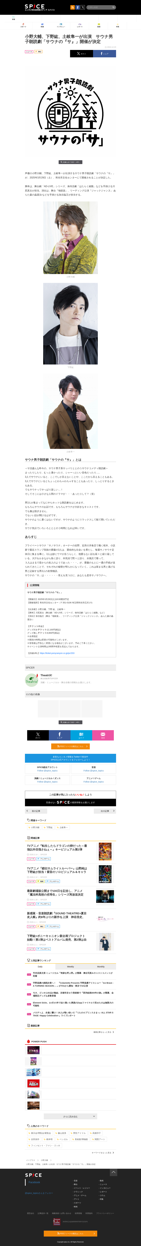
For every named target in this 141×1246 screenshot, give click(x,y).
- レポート (103, 1192)
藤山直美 (60, 1133)
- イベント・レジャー (81, 1188)
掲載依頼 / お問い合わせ (61, 1213)
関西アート (98, 1139)
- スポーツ (77, 1203)
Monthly (100, 966)
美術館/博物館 (80, 1139)
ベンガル (62, 1139)
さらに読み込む (79, 1116)
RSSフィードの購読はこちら (72, 746)
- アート (76, 1199)
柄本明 (48, 1139)
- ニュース (103, 1184)
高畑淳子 (95, 1133)
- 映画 (75, 1207)
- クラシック (78, 1192)
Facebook (34, 1182)
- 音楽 (75, 1181)
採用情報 (78, 1213)
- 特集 (101, 1199)
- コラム (102, 1195)
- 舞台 (75, 1184)
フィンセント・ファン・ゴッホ (44, 1145)
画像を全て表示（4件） (70, 162)
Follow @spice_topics (47, 770)
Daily (40, 966)
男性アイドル (78, 1133)
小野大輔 (33, 827)
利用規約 (89, 1213)
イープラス (30, 1160)
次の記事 (107, 811)
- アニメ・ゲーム (79, 1195)
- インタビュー (104, 1188)
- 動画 (101, 1181)
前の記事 (33, 811)
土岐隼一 (62, 827)
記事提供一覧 (43, 1213)
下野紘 (48, 827)
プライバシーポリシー (105, 1213)
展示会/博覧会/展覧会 (39, 1133)
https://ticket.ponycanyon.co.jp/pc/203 (57, 653)
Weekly (70, 966)
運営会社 (30, 1213)
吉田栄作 (33, 1139)
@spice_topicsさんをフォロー (39, 1193)
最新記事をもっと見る (104, 1032)
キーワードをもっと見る (103, 1153)
